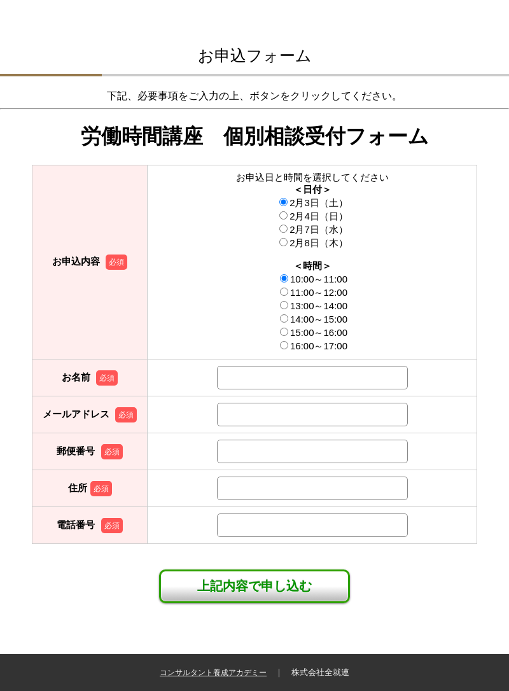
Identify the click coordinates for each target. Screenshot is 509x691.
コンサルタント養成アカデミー (213, 672)
